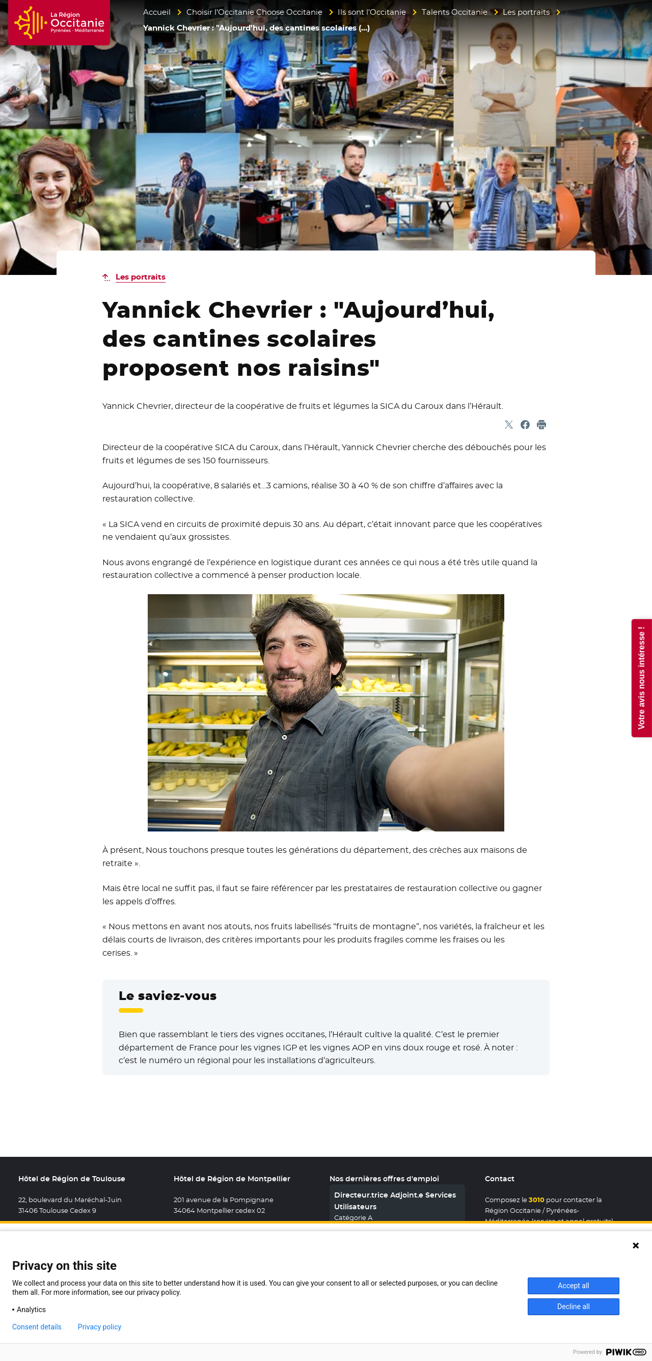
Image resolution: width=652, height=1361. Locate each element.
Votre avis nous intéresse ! (641, 677)
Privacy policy (99, 1327)
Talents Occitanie (454, 12)
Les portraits (526, 12)
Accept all (573, 1286)
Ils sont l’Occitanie (372, 12)
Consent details (37, 1327)
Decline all (573, 1306)
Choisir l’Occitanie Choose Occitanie (254, 12)
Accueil (157, 12)
